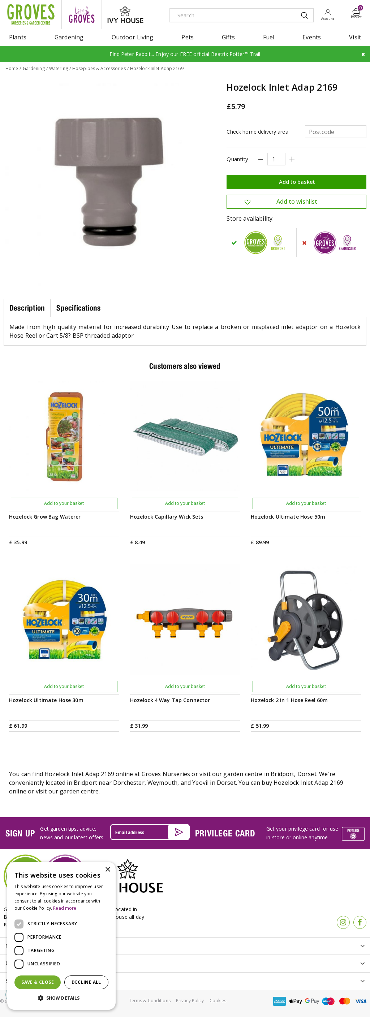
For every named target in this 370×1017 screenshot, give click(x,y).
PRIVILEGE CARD (225, 833)
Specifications (78, 307)
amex (279, 1001)
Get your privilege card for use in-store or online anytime (302, 833)
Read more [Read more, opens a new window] (64, 908)
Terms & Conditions (150, 1000)
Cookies (218, 1000)
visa (361, 1001)
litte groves (81, 14)
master (344, 1001)
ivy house (125, 14)
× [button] (107, 870)
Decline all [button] (86, 982)
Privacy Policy (190, 1000)
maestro (328, 1001)
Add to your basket (64, 503)
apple (296, 1001)
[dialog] (61, 936)
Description (27, 307)
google (312, 1001)
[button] (61, 998)
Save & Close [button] (37, 982)
